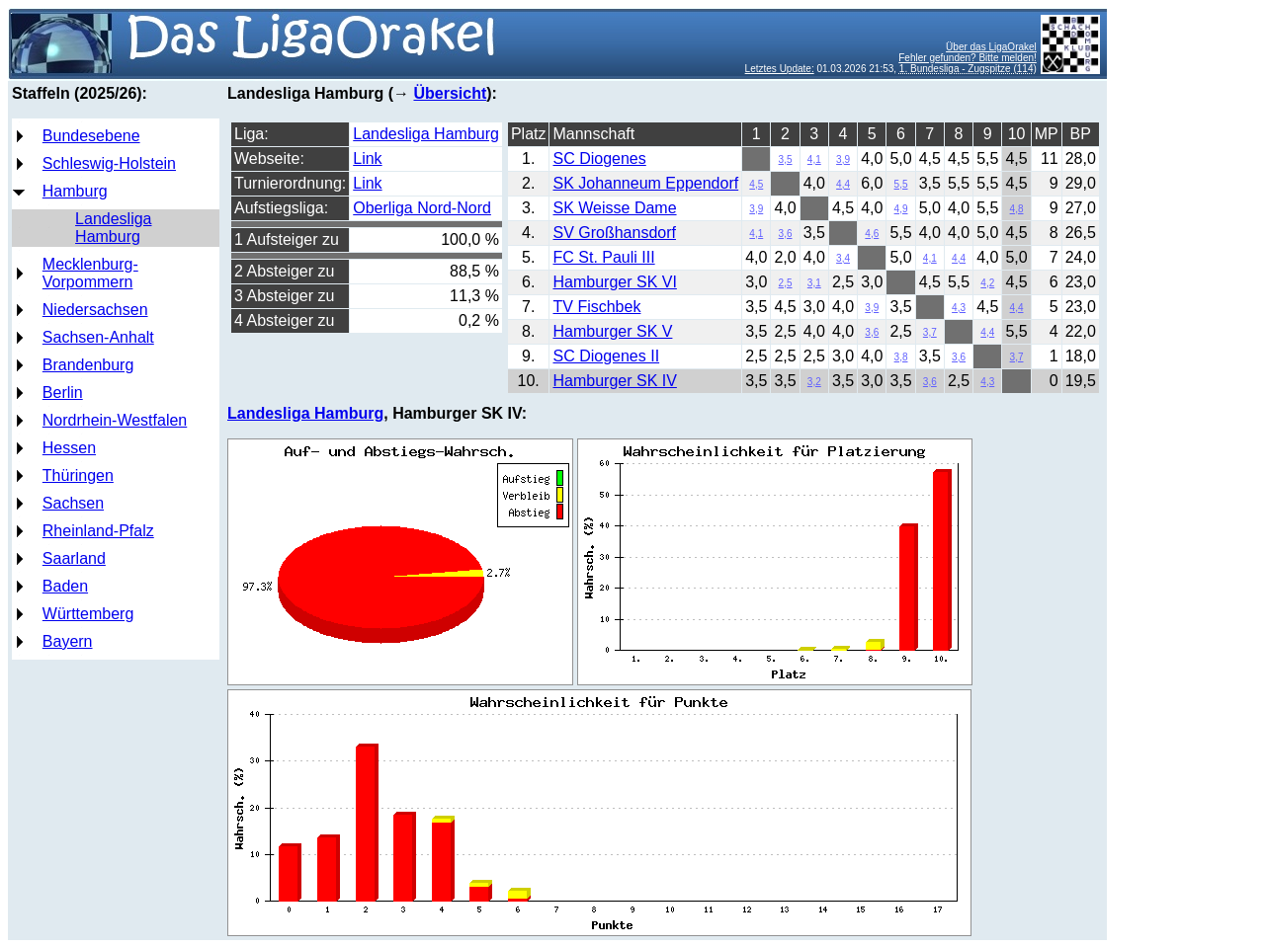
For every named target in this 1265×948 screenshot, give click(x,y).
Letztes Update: (779, 68)
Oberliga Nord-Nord (422, 207)
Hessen (69, 447)
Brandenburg (88, 364)
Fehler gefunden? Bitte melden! (967, 57)
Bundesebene (91, 135)
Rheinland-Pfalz (98, 530)
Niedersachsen (95, 309)
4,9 (901, 208)
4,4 (843, 184)
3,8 (901, 357)
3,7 (930, 332)
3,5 (786, 159)
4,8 (1017, 208)
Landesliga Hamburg (113, 227)
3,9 (843, 159)
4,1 (814, 159)
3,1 (814, 282)
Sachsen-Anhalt (98, 337)
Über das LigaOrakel (991, 46)
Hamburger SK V (612, 331)
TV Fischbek (596, 306)
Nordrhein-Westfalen (114, 420)
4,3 (959, 307)
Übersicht (449, 93)
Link (367, 158)
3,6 (786, 233)
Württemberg (87, 613)
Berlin (62, 392)
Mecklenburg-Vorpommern (90, 273)
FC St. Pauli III (603, 257)
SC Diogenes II (605, 356)
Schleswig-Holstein (109, 163)
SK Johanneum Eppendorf (645, 183)
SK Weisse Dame (614, 207)
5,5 (901, 184)
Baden (65, 586)
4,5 (756, 184)
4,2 (987, 282)
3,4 (843, 258)
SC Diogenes (598, 158)
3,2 (814, 381)
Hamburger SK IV (614, 380)
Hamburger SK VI (614, 282)
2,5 (786, 282)
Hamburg (75, 191)
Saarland (74, 558)
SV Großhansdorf (614, 232)
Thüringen (78, 475)
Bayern (67, 641)
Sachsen (73, 503)
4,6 (872, 233)
